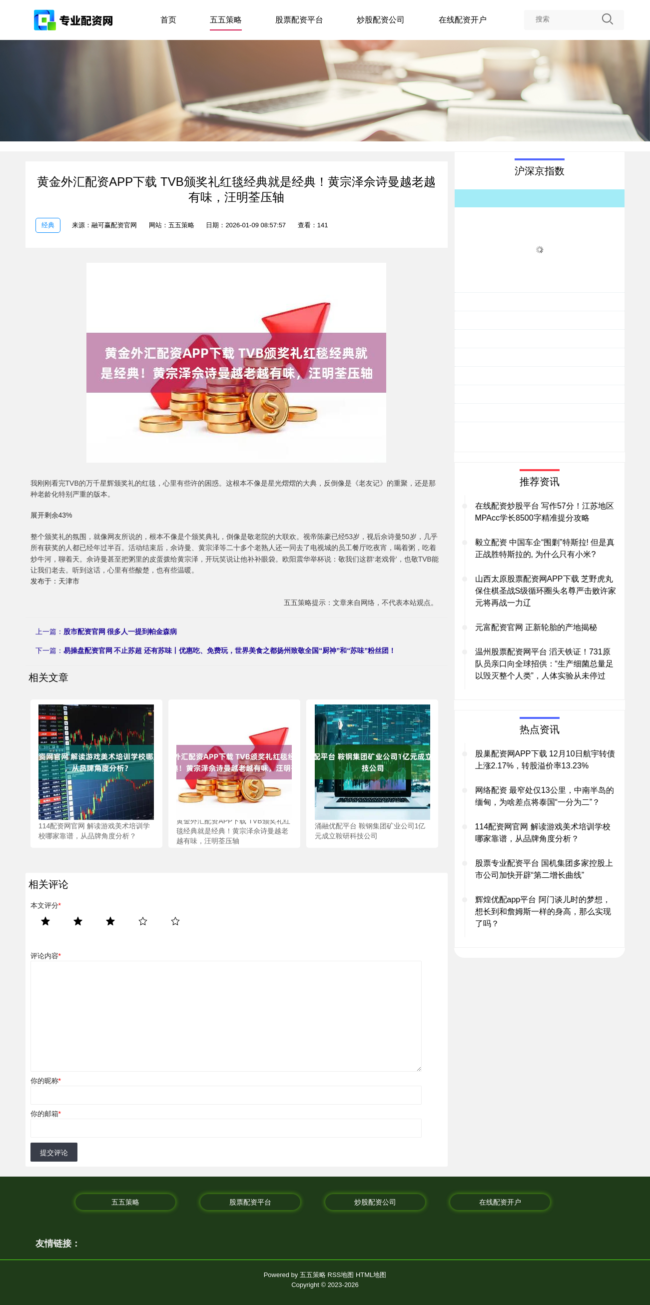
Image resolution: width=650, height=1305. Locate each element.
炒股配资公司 (381, 19)
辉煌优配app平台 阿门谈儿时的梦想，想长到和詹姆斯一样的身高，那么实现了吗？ (543, 911)
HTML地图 (371, 1275)
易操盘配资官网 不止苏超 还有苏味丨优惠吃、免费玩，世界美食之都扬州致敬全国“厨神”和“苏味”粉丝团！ (229, 650)
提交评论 (54, 1153)
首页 (168, 19)
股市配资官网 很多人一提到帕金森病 (120, 632)
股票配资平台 (299, 19)
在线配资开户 (463, 19)
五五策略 (226, 19)
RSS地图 (341, 1275)
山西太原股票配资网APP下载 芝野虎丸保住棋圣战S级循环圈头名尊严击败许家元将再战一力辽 (546, 591)
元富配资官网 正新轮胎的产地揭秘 (536, 627)
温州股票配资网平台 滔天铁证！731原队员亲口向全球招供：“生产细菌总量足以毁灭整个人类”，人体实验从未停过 (544, 664)
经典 (47, 225)
